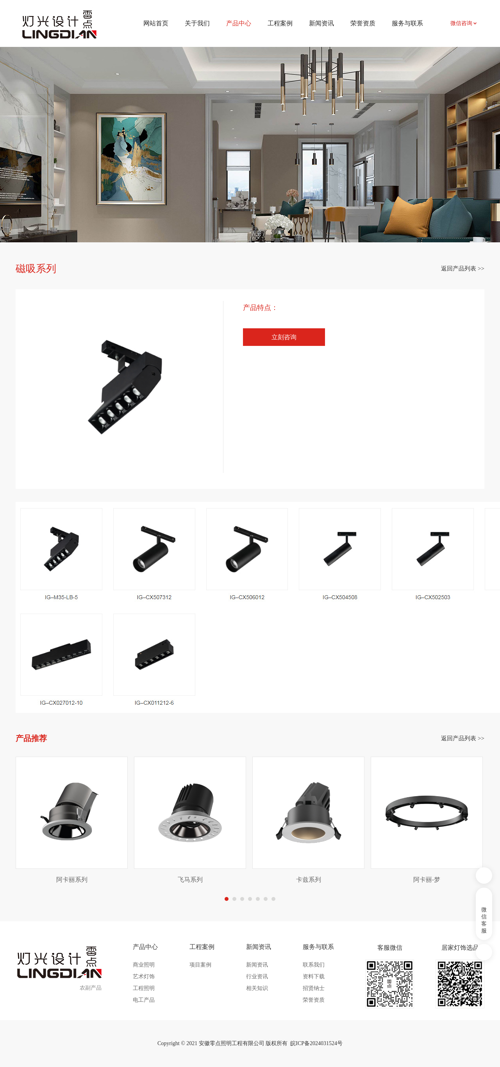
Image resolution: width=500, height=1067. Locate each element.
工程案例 (280, 23)
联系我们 (314, 965)
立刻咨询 (283, 337)
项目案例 (200, 965)
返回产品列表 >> (462, 268)
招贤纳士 (314, 988)
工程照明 (144, 988)
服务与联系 (407, 23)
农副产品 (91, 988)
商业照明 (144, 965)
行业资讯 (257, 976)
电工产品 (144, 1000)
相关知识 (257, 988)
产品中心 (145, 946)
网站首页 (155, 23)
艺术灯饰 (144, 976)
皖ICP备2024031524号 (316, 1043)
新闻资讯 (321, 23)
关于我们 (197, 23)
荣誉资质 (362, 23)
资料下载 (314, 976)
